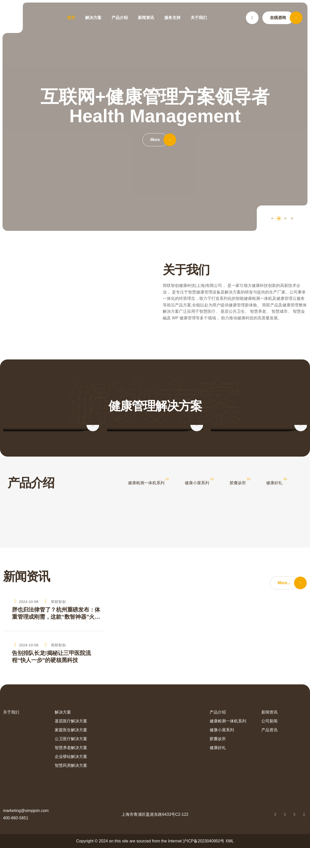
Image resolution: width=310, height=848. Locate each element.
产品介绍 (120, 17)
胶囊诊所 (238, 483)
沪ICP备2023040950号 (203, 841)
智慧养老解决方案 (71, 748)
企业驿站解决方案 (71, 756)
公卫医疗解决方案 (71, 739)
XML (230, 841)
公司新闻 (269, 721)
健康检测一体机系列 (146, 483)
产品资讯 (269, 730)
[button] (272, 218)
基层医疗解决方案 (71, 721)
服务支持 (172, 17)
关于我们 (199, 17)
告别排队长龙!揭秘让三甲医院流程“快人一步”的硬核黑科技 (51, 656)
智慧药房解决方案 (71, 765)
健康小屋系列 (197, 483)
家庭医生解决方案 (71, 730)
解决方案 (93, 17)
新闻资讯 (146, 17)
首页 (71, 17)
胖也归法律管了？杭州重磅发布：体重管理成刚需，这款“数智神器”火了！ (56, 613)
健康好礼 (274, 483)
